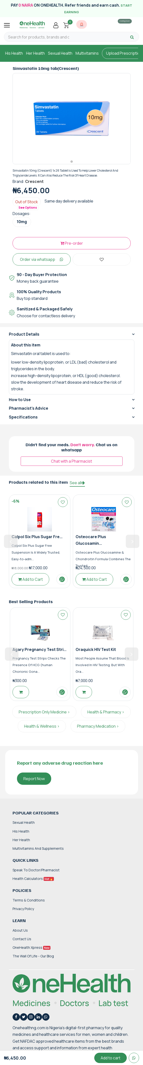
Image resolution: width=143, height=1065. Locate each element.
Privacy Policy (23, 912)
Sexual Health (60, 53)
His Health (14, 53)
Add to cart (110, 1058)
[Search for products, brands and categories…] (39, 37)
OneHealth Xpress (31, 951)
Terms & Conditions (29, 903)
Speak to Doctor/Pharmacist (36, 873)
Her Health (35, 53)
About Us (20, 933)
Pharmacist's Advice (28, 411)
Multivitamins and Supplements (38, 851)
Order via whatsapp (41, 262)
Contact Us (22, 942)
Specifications (23, 420)
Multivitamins (87, 53)
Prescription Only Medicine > (44, 715)
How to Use (20, 403)
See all (77, 486)
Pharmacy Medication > (98, 729)
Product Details (24, 337)
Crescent (34, 185)
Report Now (34, 782)
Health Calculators (33, 882)
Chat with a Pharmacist (71, 464)
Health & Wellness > (42, 729)
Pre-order (71, 246)
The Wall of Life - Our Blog (33, 959)
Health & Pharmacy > (105, 715)
